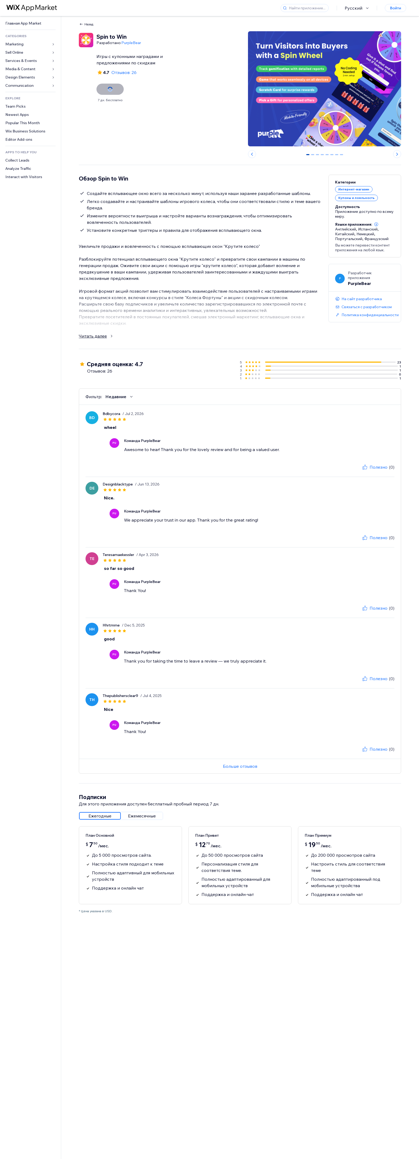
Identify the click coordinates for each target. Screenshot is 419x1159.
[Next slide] (397, 154)
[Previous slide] (252, 154)
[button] (376, 224)
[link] (30, 23)
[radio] (100, 816)
